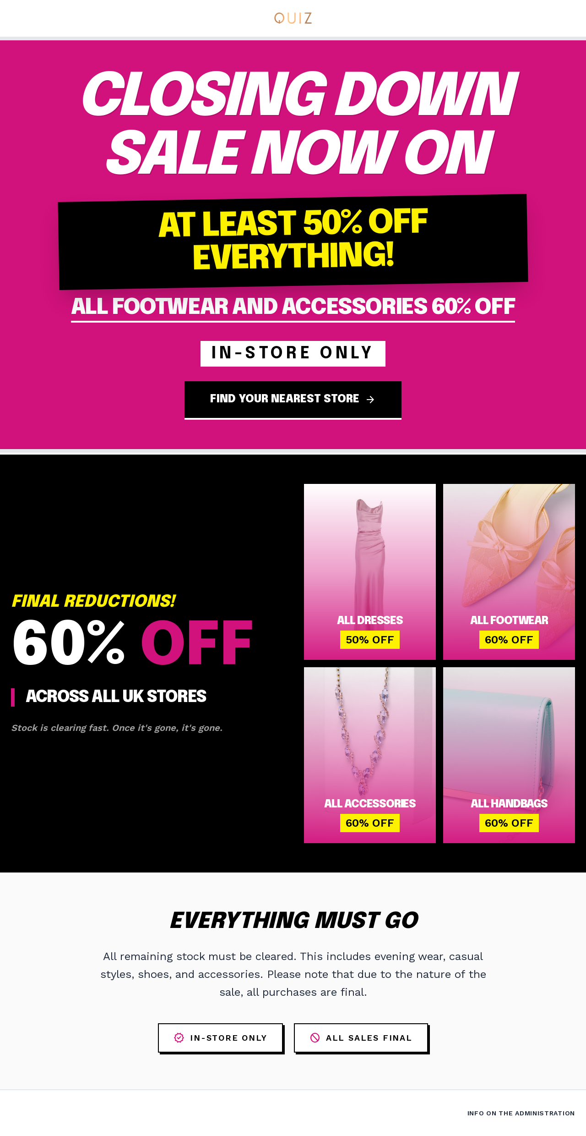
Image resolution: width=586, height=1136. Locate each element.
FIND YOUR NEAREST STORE (293, 399)
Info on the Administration (521, 1113)
